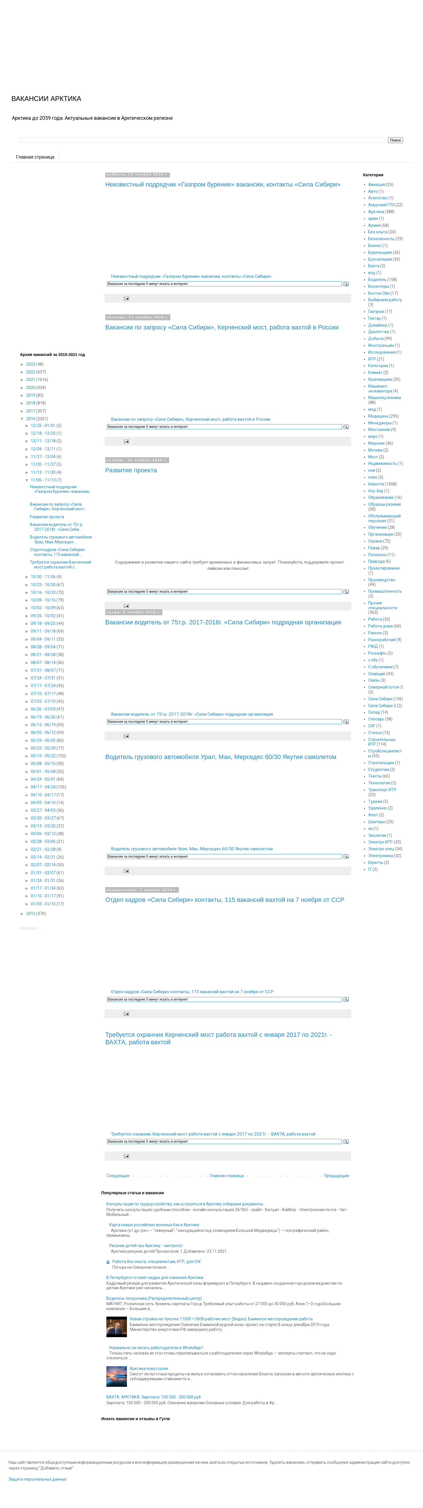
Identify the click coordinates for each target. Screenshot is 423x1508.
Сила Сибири (380, 699)
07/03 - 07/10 (43, 701)
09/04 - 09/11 (43, 639)
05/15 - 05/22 (43, 756)
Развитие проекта (131, 470)
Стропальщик (381, 762)
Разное (375, 633)
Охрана (375, 541)
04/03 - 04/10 (43, 802)
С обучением (380, 667)
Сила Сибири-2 (382, 705)
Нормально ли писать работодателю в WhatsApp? (156, 1347)
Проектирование (384, 568)
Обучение (377, 527)
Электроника (380, 855)
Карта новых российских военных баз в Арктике (154, 1224)
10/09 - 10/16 (43, 600)
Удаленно (377, 808)
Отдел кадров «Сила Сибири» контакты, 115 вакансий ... (57, 552)
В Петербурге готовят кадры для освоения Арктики (154, 1277)
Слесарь (376, 719)
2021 (31, 379)
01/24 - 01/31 (43, 880)
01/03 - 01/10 (43, 904)
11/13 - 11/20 (43, 472)
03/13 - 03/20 (43, 826)
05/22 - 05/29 (43, 748)
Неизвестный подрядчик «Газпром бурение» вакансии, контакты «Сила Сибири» (223, 184)
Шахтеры (376, 821)
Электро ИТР (380, 842)
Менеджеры (380, 423)
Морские (376, 443)
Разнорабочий (382, 639)
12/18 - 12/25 (43, 433)
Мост (373, 457)
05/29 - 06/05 (43, 740)
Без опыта (378, 232)
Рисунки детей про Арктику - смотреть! (146, 1245)
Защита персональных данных (37, 1479)
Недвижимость (382, 463)
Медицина (378, 416)
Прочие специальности (382, 605)
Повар (374, 548)
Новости (376, 484)
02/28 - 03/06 (43, 841)
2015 (31, 913)
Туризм (375, 801)
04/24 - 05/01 (43, 779)
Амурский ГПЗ (381, 205)
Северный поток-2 (385, 687)
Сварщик (376, 673)
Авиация (376, 184)
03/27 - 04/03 (43, 810)
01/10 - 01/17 (43, 896)
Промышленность (385, 591)
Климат (375, 372)
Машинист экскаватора (380, 388)
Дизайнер (377, 325)
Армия (374, 225)
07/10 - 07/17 (43, 693)
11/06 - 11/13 (43, 480)
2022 (31, 372)
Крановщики (380, 379)
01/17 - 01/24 (43, 888)
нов (371, 470)
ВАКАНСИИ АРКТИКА (46, 98)
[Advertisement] (171, 40)
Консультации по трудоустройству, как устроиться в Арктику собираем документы (184, 1204)
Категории (378, 365)
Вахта (373, 266)
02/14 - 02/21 (43, 857)
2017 (31, 411)
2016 (31, 418)
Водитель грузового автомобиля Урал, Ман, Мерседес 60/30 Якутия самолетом (220, 756)
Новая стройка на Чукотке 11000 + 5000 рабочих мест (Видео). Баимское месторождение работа (221, 1319)
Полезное (377, 554)
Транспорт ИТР (382, 790)
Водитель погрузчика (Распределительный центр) (154, 1298)
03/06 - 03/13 (43, 833)
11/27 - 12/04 (43, 456)
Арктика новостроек (149, 1368)
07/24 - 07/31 (43, 678)
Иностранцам (381, 345)
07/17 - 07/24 (43, 685)
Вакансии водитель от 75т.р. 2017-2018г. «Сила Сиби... (56, 527)
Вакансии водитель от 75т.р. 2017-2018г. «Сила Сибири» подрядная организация (223, 622)
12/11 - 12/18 (43, 441)
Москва (375, 450)
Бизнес (375, 245)
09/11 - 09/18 (43, 631)
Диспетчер (378, 331)
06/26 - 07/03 (43, 709)
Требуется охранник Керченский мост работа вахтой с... (60, 564)
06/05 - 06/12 (43, 732)
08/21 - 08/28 (43, 654)
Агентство (378, 198)
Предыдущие (336, 1175)
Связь (374, 680)
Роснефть (377, 653)
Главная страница (35, 157)
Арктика (376, 211)
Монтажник (379, 429)
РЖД (373, 646)
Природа (376, 561)
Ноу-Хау (375, 491)
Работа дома (380, 626)
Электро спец (381, 849)
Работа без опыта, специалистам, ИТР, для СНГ (156, 1261)
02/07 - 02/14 (43, 865)
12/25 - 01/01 (43, 425)
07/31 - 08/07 (43, 670)
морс (373, 436)
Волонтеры (378, 286)
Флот (373, 815)
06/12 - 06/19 (43, 724)
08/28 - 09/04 (43, 647)
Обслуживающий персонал (384, 518)
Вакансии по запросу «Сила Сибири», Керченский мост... (58, 506)
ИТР (372, 359)
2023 (31, 364)
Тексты (375, 776)
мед (372, 409)
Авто (373, 191)
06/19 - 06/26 (43, 717)
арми (373, 218)
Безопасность (381, 238)
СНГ (371, 726)
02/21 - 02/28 (43, 849)
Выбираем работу (385, 299)
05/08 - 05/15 (43, 763)
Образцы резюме (384, 504)
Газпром (376, 311)
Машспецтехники (384, 397)
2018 (31, 403)
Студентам (378, 769)
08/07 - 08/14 (43, 662)
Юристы (375, 862)
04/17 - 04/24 (43, 787)
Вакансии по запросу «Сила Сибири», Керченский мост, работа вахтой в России (222, 327)
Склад (374, 712)
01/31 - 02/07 (43, 873)
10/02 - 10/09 (43, 608)
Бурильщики (380, 252)
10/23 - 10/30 (43, 584)
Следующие (118, 1175)
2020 (31, 387)
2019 (31, 395)
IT (370, 869)
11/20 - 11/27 (43, 464)
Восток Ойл (379, 293)
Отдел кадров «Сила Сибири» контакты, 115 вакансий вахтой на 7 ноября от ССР (225, 899)
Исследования (382, 352)
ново (372, 477)
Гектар (374, 318)
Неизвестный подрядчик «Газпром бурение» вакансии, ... (60, 492)
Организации (380, 534)
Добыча (376, 338)
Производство (381, 580)
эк (370, 828)
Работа (375, 619)
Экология (377, 835)
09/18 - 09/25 (43, 623)
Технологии (379, 783)
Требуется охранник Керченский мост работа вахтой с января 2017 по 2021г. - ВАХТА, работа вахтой (213, 1134)
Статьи (375, 732)
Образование (381, 497)
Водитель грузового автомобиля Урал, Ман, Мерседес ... (61, 539)
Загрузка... (29, 928)
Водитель (377, 279)
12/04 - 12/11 (43, 449)
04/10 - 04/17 (43, 795)
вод (371, 272)
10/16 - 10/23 (43, 592)
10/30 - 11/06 (43, 576)
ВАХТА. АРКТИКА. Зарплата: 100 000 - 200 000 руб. (154, 1397)
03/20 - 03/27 (43, 818)
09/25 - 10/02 (43, 616)
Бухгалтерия (380, 259)
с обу (373, 660)
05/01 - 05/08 (43, 771)
